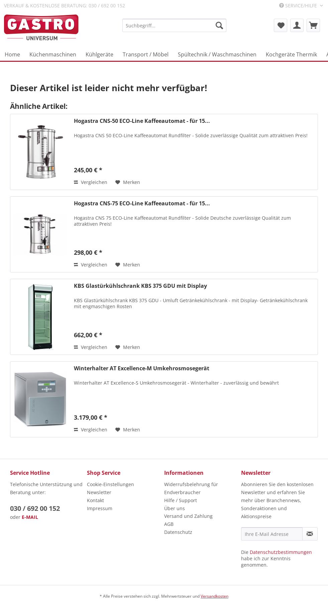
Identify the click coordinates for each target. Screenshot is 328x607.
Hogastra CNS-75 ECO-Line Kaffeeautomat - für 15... (142, 203)
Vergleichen (90, 182)
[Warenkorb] (313, 25)
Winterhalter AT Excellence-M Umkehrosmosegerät (141, 368)
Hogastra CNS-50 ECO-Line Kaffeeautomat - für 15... (142, 121)
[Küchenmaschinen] (53, 54)
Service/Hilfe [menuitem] (298, 5)
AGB (169, 524)
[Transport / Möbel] (145, 54)
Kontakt (95, 500)
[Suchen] (219, 25)
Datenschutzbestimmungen (281, 552)
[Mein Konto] (297, 25)
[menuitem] (174, 25)
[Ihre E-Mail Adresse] (272, 534)
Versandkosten (214, 596)
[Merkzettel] (280, 25)
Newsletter (99, 492)
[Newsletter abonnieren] (310, 534)
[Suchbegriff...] (174, 25)
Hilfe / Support (180, 500)
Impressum (99, 508)
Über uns (174, 508)
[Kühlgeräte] (99, 54)
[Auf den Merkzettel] (127, 182)
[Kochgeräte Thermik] (291, 54)
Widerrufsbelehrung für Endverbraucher (191, 488)
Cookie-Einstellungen (110, 484)
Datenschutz (178, 532)
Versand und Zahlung (188, 516)
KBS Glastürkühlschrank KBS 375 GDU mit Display (140, 285)
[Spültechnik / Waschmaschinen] (217, 54)
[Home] (12, 54)
